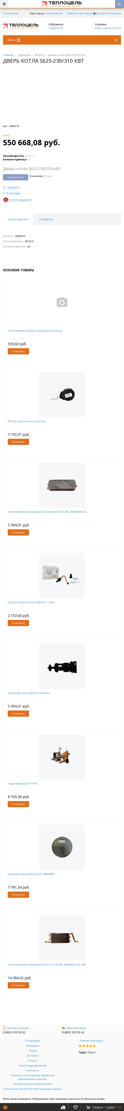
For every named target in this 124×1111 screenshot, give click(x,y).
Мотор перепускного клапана (27, 421)
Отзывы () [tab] (45, 219)
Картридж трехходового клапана (29, 693)
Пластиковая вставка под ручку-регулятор (35, 330)
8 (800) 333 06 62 (14, 1032)
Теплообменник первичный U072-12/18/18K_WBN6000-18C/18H (47, 964)
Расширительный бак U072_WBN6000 (31, 874)
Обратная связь (74, 1028)
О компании (10, 13)
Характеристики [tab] (18, 219)
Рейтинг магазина (91, 1040)
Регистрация (113, 13)
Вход (99, 13)
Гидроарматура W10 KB (22, 783)
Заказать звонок (16, 1028)
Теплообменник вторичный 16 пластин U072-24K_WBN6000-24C (47, 511)
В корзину (18, 351)
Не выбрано (53, 13)
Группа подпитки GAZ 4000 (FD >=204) (31, 602)
